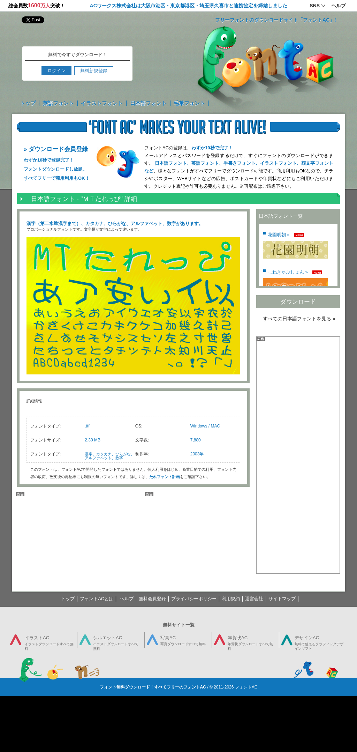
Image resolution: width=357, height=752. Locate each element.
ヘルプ (127, 598)
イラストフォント (102, 103)
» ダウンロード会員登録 (56, 149)
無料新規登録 (93, 70)
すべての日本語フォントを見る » (299, 318)
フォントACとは (96, 598)
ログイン (56, 70)
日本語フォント (148, 103)
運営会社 (254, 598)
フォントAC (246, 687)
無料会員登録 (152, 598)
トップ (28, 103)
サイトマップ (282, 598)
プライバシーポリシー (194, 598)
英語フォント (58, 103)
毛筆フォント (189, 103)
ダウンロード (298, 301)
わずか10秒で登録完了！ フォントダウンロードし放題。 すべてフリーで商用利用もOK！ (57, 169)
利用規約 (231, 598)
